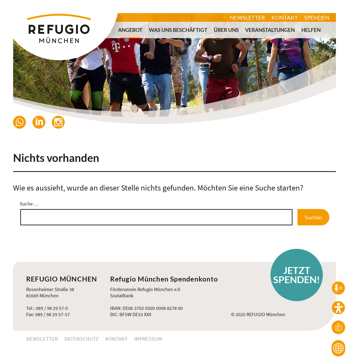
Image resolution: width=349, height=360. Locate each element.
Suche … (29, 203)
